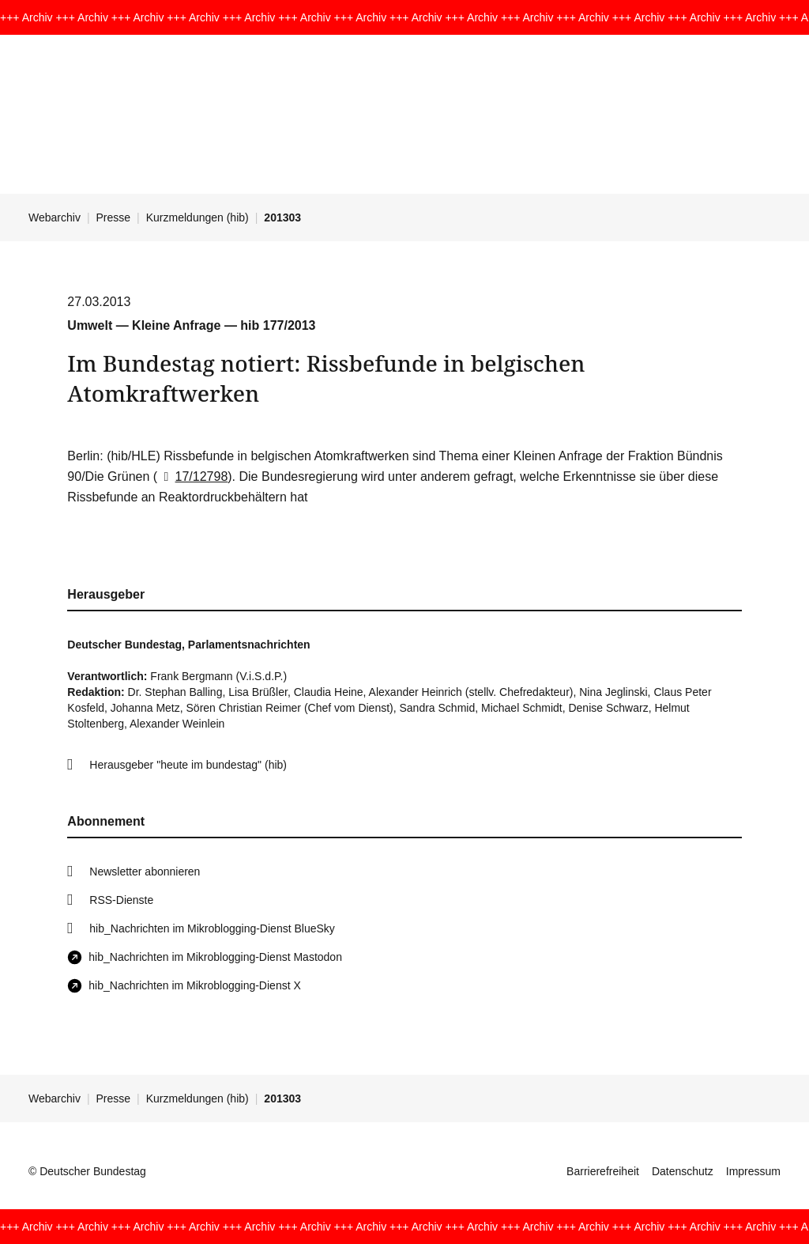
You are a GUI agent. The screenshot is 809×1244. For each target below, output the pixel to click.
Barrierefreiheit (602, 1171)
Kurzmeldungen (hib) (197, 217)
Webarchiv (54, 217)
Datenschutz (682, 1171)
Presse (113, 217)
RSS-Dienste (121, 900)
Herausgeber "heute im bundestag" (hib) (188, 764)
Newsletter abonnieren (144, 871)
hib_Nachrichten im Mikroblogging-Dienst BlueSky (211, 928)
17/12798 (192, 476)
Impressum (753, 1171)
